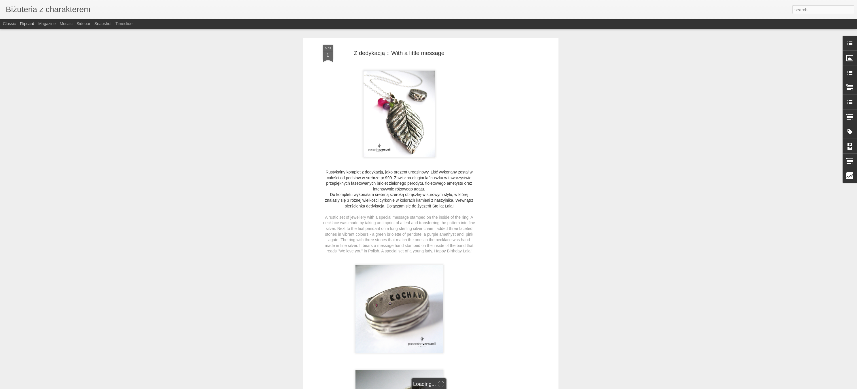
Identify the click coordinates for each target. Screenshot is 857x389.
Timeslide (124, 23)
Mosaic (66, 23)
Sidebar (83, 23)
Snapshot (102, 23)
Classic (9, 23)
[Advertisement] (507, 82)
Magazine (47, 23)
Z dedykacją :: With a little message (399, 51)
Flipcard (27, 23)
